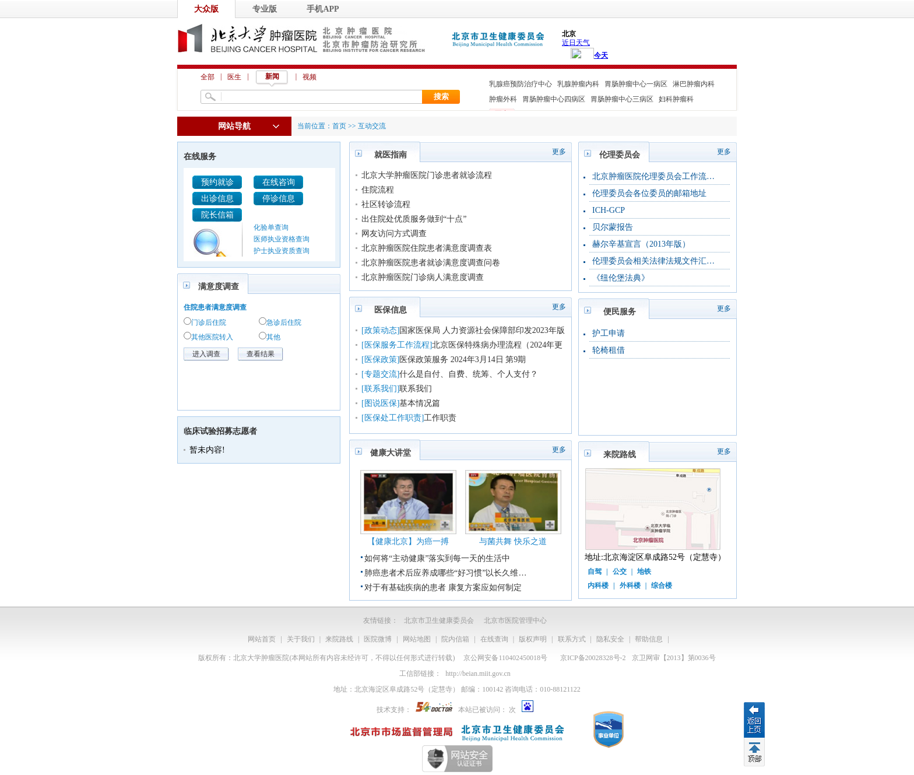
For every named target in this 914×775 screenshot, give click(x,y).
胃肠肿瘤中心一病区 (635, 84)
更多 (559, 152)
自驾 (595, 571)
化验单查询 (271, 227)
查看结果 (261, 354)
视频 (310, 77)
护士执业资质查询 (282, 251)
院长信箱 (217, 215)
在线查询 (494, 639)
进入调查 (206, 354)
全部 (208, 77)
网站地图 (417, 639)
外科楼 (630, 585)
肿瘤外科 (503, 99)
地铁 (644, 571)
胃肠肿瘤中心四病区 (553, 99)
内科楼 (598, 585)
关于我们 (301, 639)
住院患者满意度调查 (215, 307)
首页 (339, 126)
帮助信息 (649, 639)
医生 (234, 77)
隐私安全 (610, 639)
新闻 (272, 76)
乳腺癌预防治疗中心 (520, 84)
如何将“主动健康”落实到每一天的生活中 (437, 558)
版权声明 (533, 639)
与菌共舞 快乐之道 (513, 541)
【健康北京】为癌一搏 (408, 541)
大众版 (206, 9)
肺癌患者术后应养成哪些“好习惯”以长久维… (445, 573)
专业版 (264, 9)
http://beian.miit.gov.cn (478, 673)
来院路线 (339, 639)
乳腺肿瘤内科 (578, 84)
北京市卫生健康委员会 (439, 620)
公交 (620, 571)
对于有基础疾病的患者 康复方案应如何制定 (443, 587)
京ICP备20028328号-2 (593, 658)
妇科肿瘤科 (676, 99)
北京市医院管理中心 (515, 620)
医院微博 (378, 639)
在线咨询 (278, 182)
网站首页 (262, 639)
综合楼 (661, 585)
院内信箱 (455, 639)
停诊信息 (278, 198)
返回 (754, 719)
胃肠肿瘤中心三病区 (621, 99)
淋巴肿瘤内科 (694, 84)
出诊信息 (217, 198)
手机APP (323, 9)
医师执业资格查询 (282, 239)
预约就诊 (217, 182)
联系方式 (572, 639)
